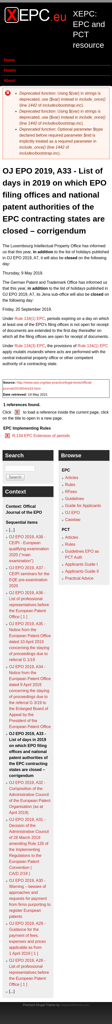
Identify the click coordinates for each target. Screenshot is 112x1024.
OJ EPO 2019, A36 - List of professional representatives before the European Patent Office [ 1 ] (29, 605)
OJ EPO (72, 513)
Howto (10, 70)
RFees (71, 492)
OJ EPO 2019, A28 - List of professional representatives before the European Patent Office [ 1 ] (29, 972)
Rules (70, 485)
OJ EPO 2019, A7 (22, 258)
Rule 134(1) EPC (30, 318)
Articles (71, 478)
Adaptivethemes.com (74, 1005)
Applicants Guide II (82, 571)
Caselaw (72, 519)
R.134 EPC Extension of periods (41, 436)
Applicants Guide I (81, 564)
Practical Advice (79, 578)
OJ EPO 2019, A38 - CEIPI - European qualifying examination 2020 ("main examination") (29, 549)
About (9, 80)
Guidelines (74, 499)
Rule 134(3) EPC (30, 346)
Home (9, 60)
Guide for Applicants (83, 506)
